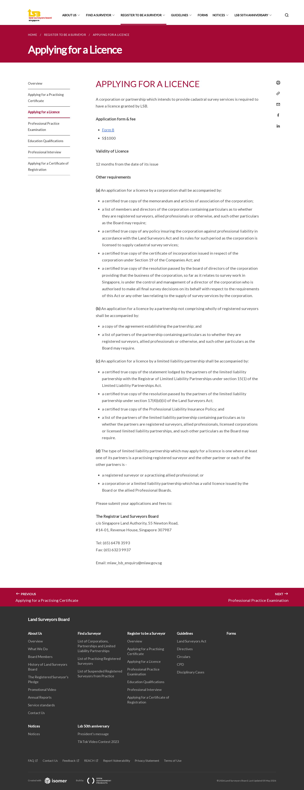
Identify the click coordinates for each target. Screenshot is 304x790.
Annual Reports (40, 697)
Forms (203, 15)
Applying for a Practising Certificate (46, 98)
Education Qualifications (45, 141)
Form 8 (108, 129)
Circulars (183, 656)
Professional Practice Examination (43, 126)
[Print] (277, 82)
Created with (50, 780)
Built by (96, 780)
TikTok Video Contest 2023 (98, 741)
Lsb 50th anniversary (251, 15)
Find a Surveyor (98, 15)
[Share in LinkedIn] (277, 123)
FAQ (31, 760)
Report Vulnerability (116, 760)
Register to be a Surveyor (141, 15)
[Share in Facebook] (277, 113)
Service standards (41, 705)
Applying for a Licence (44, 112)
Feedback (69, 760)
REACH (89, 760)
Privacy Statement (147, 760)
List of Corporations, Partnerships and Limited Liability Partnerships (96, 646)
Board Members (40, 656)
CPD (180, 664)
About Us (69, 15)
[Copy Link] (277, 93)
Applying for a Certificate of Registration (48, 166)
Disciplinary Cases (190, 672)
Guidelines (179, 15)
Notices (218, 15)
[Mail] (277, 102)
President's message (93, 734)
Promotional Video (42, 689)
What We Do (38, 649)
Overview (35, 83)
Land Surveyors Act (191, 641)
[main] (152, 315)
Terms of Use (172, 760)
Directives (185, 649)
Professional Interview (44, 152)
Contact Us (36, 713)
